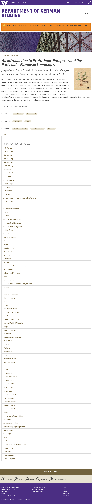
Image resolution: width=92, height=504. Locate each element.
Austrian (6, 194)
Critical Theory (8, 230)
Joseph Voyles (18, 114)
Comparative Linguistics (20, 128)
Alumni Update (67, 493)
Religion (6, 412)
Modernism (7, 352)
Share (4, 134)
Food (5, 277)
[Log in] (84, 2)
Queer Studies (8, 398)
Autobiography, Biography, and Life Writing (19, 198)
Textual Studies (9, 441)
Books (27, 121)
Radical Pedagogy (9, 405)
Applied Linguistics (10, 180)
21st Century (8, 166)
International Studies (11, 312)
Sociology (7, 434)
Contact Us (66, 495)
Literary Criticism (9, 330)
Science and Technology (12, 423)
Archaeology (8, 184)
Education (7, 259)
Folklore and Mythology (12, 273)
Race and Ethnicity (10, 402)
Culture (6, 234)
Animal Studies (8, 173)
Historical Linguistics (37, 128)
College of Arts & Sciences (72, 2)
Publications (14, 55)
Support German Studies (46, 471)
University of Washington (13, 499)
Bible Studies (8, 201)
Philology (6, 369)
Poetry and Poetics (10, 377)
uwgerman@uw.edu (76, 25)
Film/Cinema (8, 269)
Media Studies (8, 341)
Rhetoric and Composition (13, 416)
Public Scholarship (10, 394)
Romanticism (8, 419)
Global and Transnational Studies (15, 291)
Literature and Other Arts (12, 337)
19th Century (8, 159)
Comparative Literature (12, 223)
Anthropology (8, 176)
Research (7, 55)
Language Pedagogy (11, 319)
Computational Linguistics (13, 226)
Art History (7, 191)
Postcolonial (8, 387)
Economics (7, 255)
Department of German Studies (30, 13)
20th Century (8, 162)
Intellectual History (10, 309)
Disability (6, 241)
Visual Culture (8, 455)
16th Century (8, 148)
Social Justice (8, 430)
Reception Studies (10, 409)
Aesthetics (7, 169)
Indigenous (7, 305)
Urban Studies (8, 448)
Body (5, 205)
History (6, 301)
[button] (82, 79)
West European (9, 459)
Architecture (8, 187)
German (6, 287)
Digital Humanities (10, 237)
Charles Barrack (31, 114)
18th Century (8, 155)
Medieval (6, 348)
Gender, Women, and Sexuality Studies (17, 284)
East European (8, 248)
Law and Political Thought (13, 323)
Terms (64, 489)
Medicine (6, 344)
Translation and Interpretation (14, 444)
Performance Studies (11, 366)
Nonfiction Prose (9, 359)
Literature (7, 334)
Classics (6, 212)
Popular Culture (9, 384)
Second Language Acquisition (14, 427)
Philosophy (7, 373)
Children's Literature (11, 209)
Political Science (9, 380)
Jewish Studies (8, 316)
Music (5, 355)
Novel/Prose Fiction (10, 362)
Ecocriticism (7, 251)
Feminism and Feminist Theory (14, 266)
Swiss (5, 437)
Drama (5, 244)
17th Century (8, 151)
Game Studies (8, 280)
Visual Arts (7, 452)
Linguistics (51, 128)
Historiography (9, 298)
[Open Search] (89, 2)
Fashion (6, 262)
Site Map (65, 491)
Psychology (7, 391)
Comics (6, 216)
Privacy (65, 487)
